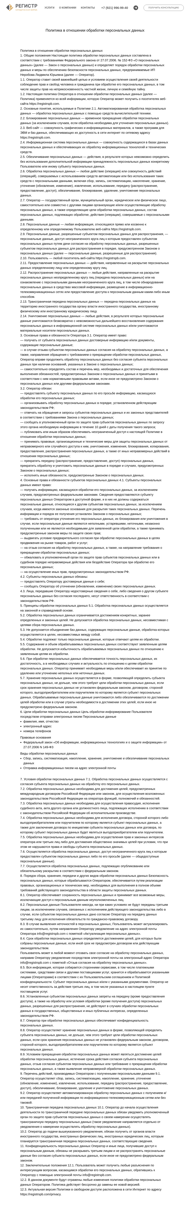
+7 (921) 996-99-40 (114, 7)
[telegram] (135, 7)
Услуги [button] (49, 7)
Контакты (88, 7)
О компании (67, 7)
